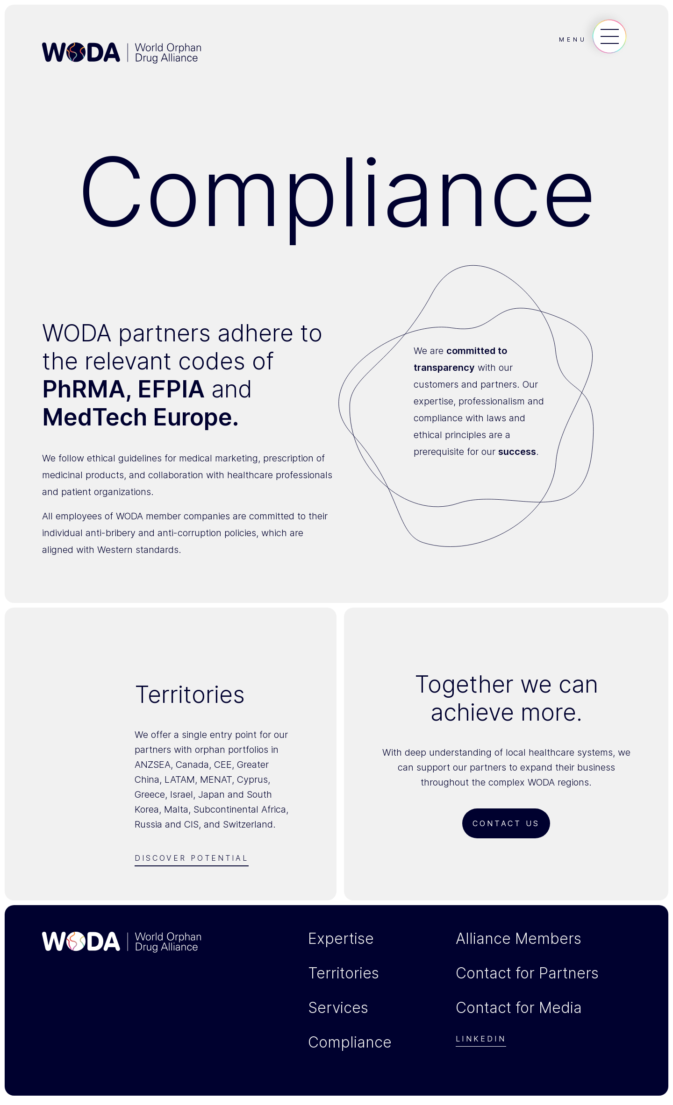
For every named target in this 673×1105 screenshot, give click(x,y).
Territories (343, 973)
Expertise (341, 938)
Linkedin (481, 1039)
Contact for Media (519, 1007)
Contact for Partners (527, 973)
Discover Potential (192, 858)
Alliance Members (518, 938)
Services (338, 1007)
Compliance (350, 1042)
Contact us (506, 823)
